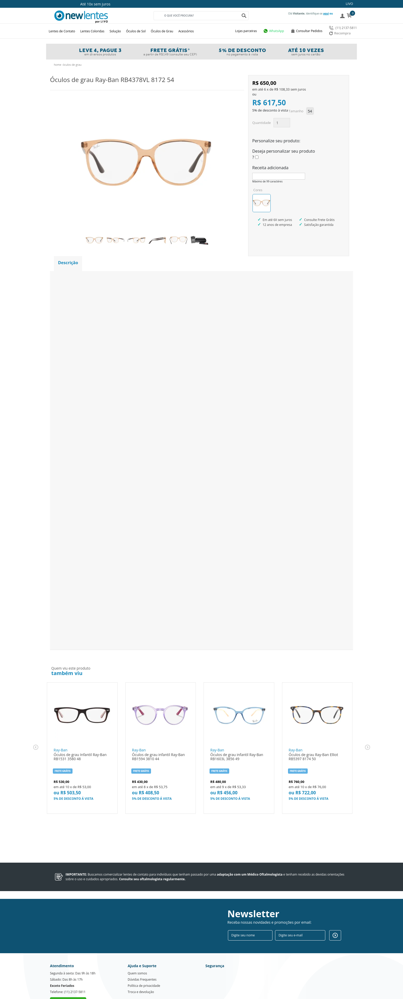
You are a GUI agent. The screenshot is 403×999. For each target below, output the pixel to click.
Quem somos (137, 954)
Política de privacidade (144, 966)
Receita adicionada (270, 168)
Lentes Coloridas (92, 31)
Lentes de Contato (62, 31)
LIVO (349, 3)
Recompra (340, 33)
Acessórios (186, 31)
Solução (115, 31)
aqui (326, 13)
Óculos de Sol (136, 31)
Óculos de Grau (162, 31)
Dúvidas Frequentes (142, 960)
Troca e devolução (141, 972)
